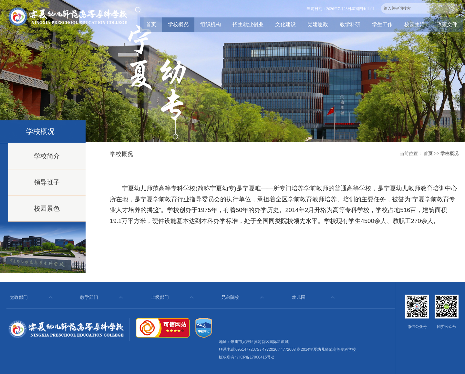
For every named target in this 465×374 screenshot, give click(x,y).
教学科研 (350, 24)
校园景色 (47, 212)
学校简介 (47, 160)
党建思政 (317, 24)
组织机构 (210, 24)
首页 (151, 24)
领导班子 (47, 186)
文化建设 (285, 24)
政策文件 (447, 24)
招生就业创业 (248, 24)
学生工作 (382, 24)
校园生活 (414, 24)
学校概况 (178, 24)
